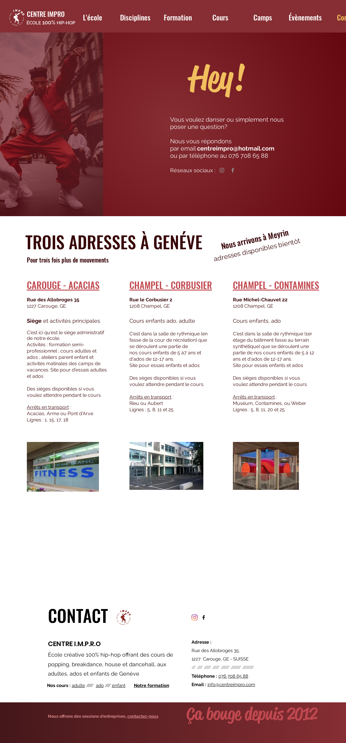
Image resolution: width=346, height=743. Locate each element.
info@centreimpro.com (231, 684)
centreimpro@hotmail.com (236, 148)
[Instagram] (222, 170)
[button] (92, 17)
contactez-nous (142, 716)
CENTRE (60, 643)
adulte (78, 685)
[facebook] (204, 617)
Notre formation (151, 685)
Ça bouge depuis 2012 (251, 714)
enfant (118, 685)
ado (100, 685)
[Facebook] (233, 170)
